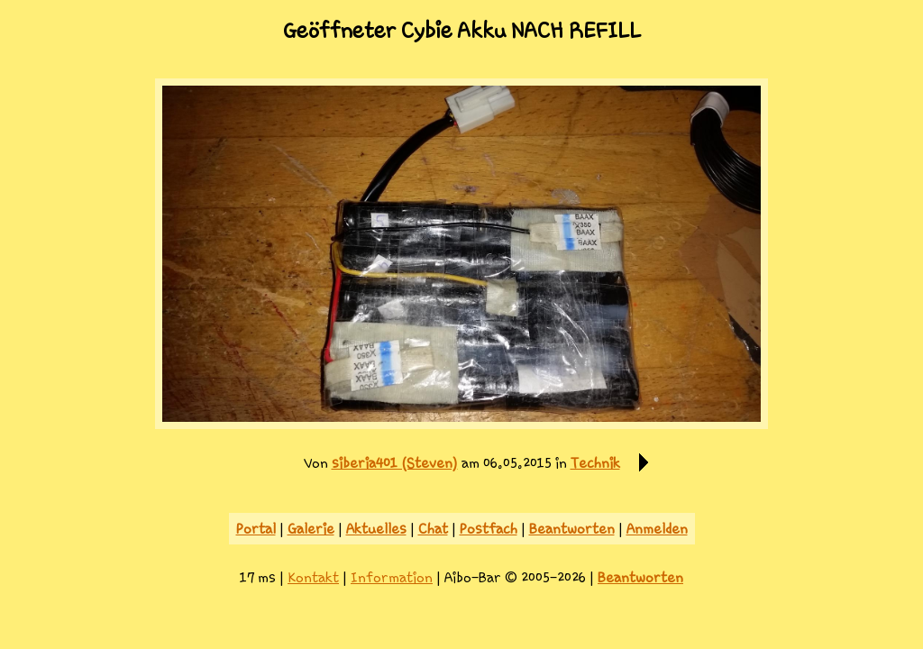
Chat (433, 528)
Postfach (488, 528)
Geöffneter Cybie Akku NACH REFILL (462, 30)
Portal (256, 528)
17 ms (258, 577)
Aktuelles (376, 528)
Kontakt (313, 577)
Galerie (311, 528)
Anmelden (657, 528)
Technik (595, 462)
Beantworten (572, 528)
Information (392, 577)
